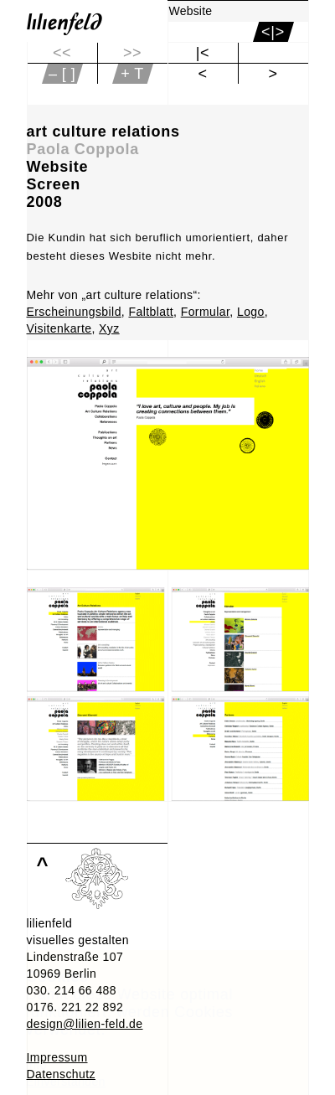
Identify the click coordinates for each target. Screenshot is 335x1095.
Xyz (109, 328)
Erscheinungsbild (74, 311)
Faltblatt (150, 311)
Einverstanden (66, 1081)
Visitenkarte (59, 328)
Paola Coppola (83, 149)
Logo (251, 311)
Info (36, 1065)
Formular (205, 311)
